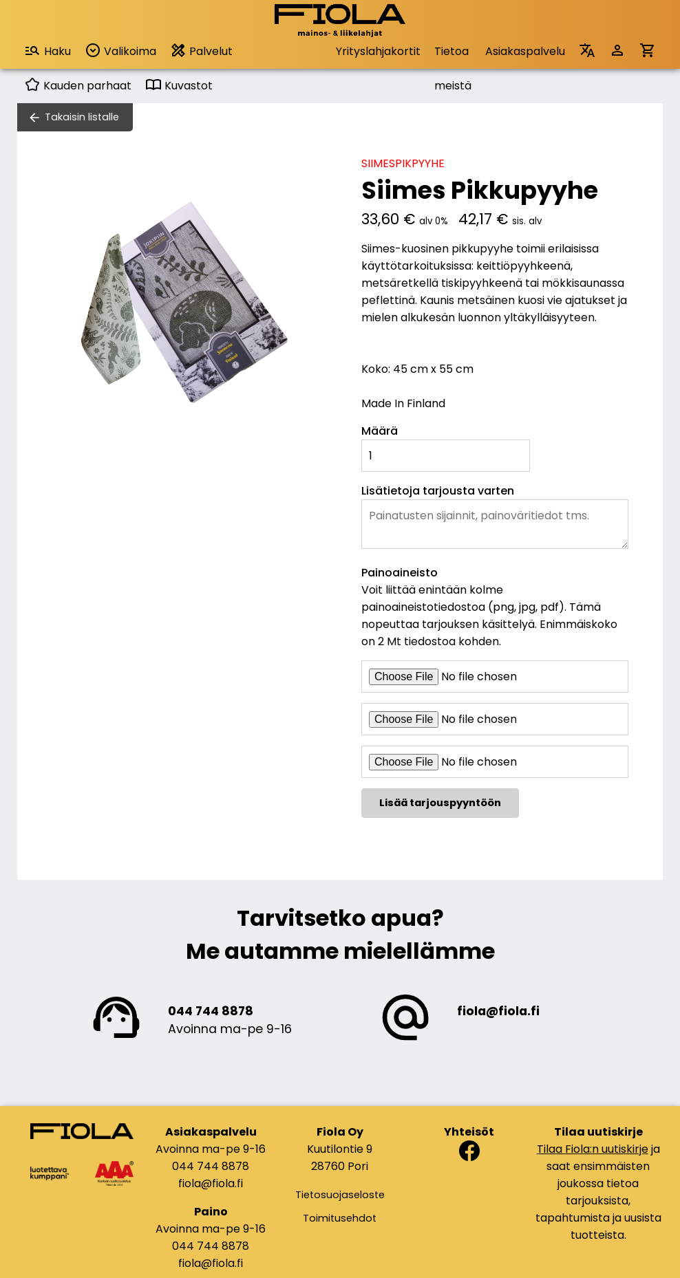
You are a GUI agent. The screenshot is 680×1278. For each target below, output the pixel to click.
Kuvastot (179, 86)
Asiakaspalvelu (525, 51)
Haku (47, 50)
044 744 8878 (210, 1011)
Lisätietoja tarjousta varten (437, 491)
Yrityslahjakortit (378, 51)
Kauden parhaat (77, 86)
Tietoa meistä (452, 56)
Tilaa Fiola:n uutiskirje (592, 1149)
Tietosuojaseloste (340, 1195)
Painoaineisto (399, 573)
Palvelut (201, 50)
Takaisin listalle (82, 117)
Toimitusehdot (339, 1218)
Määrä (379, 431)
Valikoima (120, 50)
